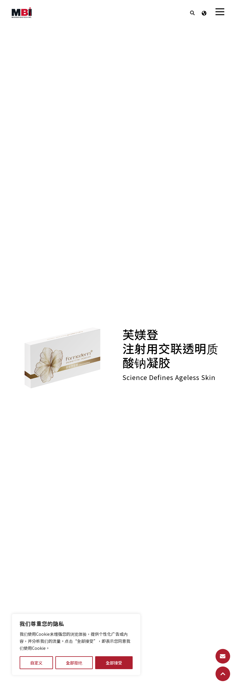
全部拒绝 (74, 663)
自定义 (36, 663)
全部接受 (114, 663)
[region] (76, 644)
